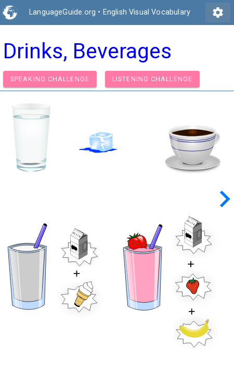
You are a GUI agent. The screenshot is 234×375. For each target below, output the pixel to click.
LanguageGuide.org (62, 12)
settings (218, 12)
